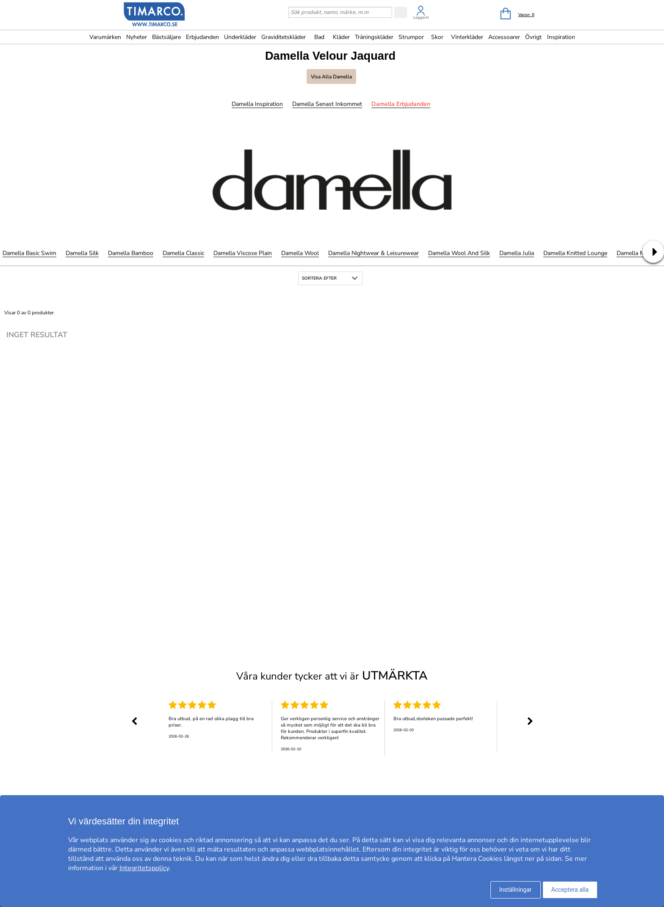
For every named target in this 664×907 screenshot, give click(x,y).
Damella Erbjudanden (400, 104)
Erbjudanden (202, 37)
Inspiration (561, 37)
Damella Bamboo (130, 253)
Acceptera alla (570, 889)
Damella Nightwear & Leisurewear (373, 253)
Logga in (421, 17)
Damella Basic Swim (29, 253)
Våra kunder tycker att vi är (332, 676)
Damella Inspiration (257, 104)
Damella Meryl (636, 253)
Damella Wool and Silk (459, 253)
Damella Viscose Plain (242, 253)
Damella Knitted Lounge (575, 253)
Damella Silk (82, 253)
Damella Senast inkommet (327, 104)
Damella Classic (183, 253)
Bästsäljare (166, 37)
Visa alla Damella (331, 76)
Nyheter (136, 37)
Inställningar (515, 889)
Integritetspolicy (144, 868)
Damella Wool (300, 253)
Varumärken (105, 37)
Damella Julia (516, 253)
